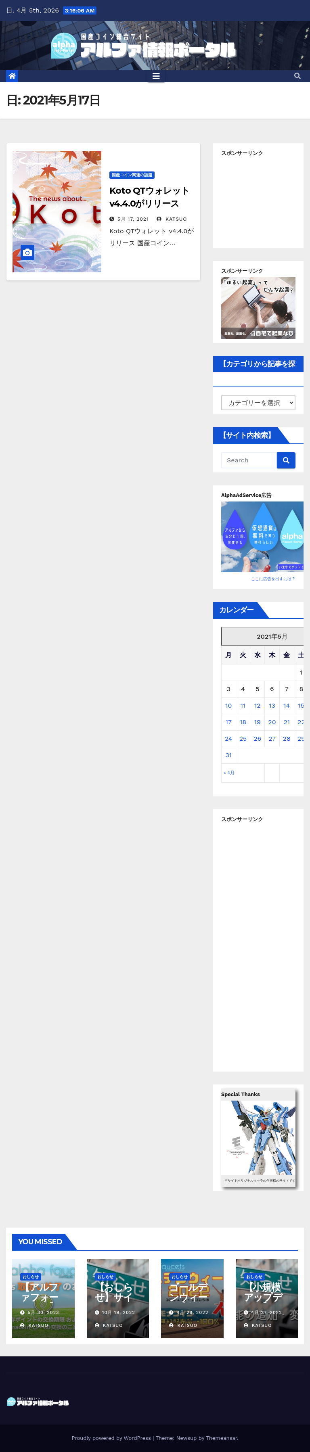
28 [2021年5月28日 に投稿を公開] (287, 738)
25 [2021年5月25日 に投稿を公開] (243, 738)
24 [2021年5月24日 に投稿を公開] (228, 738)
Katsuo (172, 219)
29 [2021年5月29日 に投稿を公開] (301, 738)
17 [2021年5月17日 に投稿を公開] (229, 722)
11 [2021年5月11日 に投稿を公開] (243, 705)
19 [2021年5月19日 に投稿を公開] (257, 722)
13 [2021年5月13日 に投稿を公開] (272, 705)
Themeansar (221, 1438)
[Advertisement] (265, 199)
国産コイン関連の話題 (132, 175)
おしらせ (31, 1276)
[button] (297, 76)
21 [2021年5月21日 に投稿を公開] (286, 722)
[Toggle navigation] (156, 76)
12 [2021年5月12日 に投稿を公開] (257, 705)
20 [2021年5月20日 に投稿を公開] (272, 722)
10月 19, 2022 (118, 1312)
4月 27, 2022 (266, 1312)
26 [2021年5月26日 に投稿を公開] (257, 738)
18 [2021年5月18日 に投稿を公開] (243, 722)
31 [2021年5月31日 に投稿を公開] (229, 755)
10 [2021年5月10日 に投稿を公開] (228, 705)
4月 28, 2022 (193, 1312)
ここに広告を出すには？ (273, 579)
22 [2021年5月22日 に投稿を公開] (301, 722)
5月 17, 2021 (133, 219)
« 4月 (229, 772)
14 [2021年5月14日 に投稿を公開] (286, 705)
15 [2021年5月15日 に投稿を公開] (301, 705)
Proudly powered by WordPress (112, 1438)
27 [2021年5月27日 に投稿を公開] (272, 738)
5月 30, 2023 (43, 1312)
